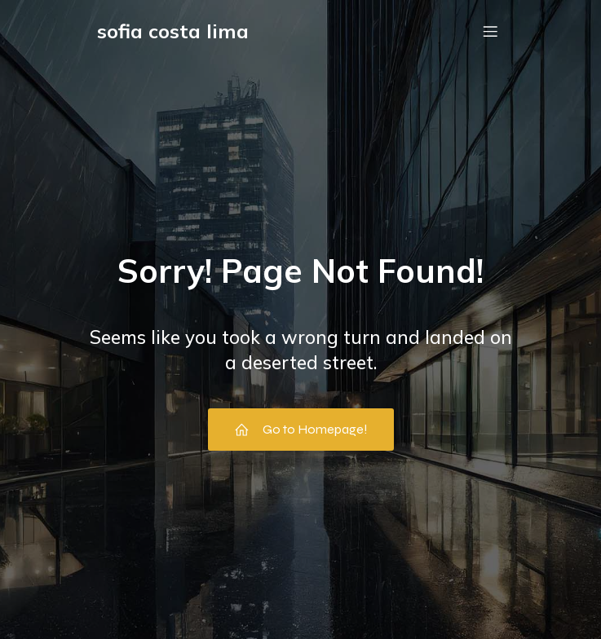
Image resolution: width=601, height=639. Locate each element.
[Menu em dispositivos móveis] (491, 31)
